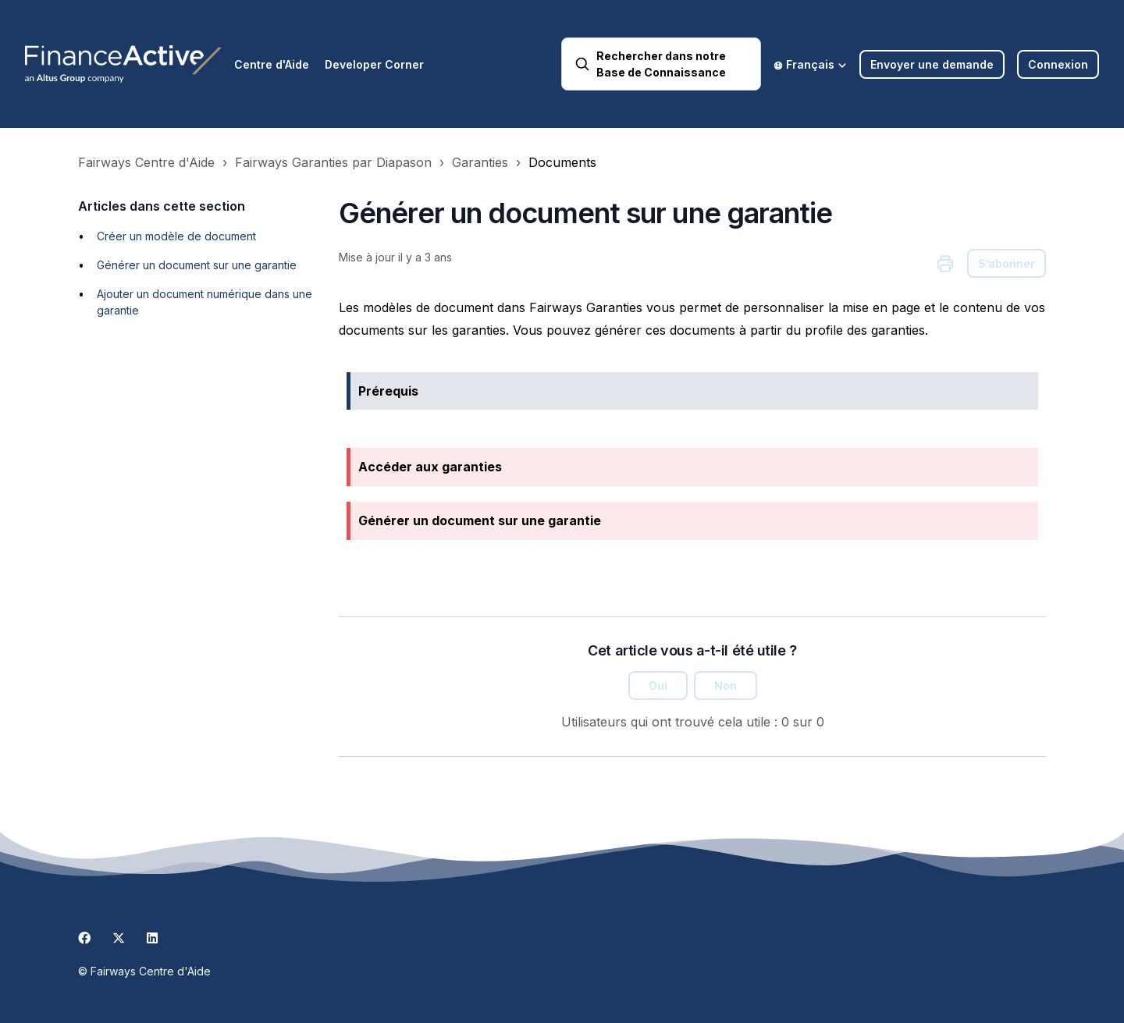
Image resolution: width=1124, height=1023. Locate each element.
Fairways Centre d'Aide (146, 162)
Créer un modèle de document (176, 236)
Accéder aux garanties (430, 466)
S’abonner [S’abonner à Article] (1006, 263)
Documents (562, 162)
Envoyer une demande (932, 64)
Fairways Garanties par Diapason (333, 162)
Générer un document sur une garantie (197, 265)
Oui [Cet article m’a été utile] (658, 685)
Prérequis (388, 391)
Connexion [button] (1058, 64)
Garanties (480, 162)
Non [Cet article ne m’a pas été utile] (725, 685)
